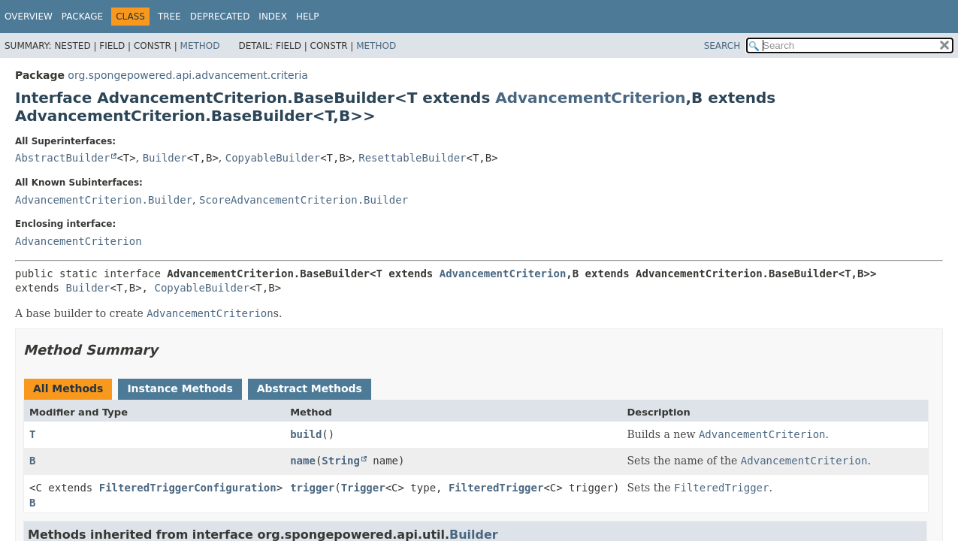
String (341, 461)
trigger (312, 488)
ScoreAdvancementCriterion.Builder (303, 200)
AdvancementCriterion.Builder (103, 200)
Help (307, 16)
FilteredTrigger (496, 488)
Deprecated (220, 16)
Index (272, 16)
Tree (169, 16)
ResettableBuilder (412, 158)
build (306, 434)
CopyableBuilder (272, 158)
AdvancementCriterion (590, 98)
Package (82, 16)
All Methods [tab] (68, 388)
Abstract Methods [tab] (309, 388)
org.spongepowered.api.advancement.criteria (188, 75)
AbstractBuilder (62, 158)
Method (200, 46)
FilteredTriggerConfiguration (188, 488)
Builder (165, 158)
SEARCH (722, 46)
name (303, 461)
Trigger (363, 488)
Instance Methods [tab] (179, 388)
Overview (29, 16)
